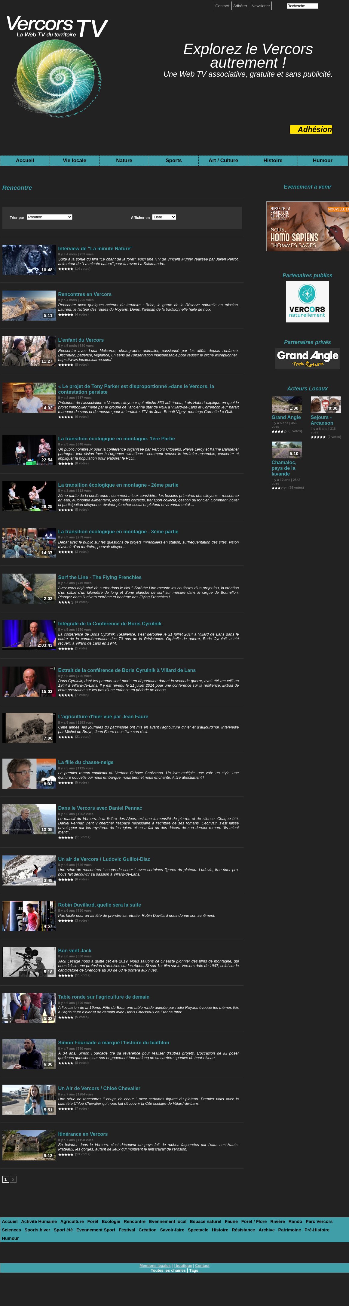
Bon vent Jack (73, 965)
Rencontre (118, 1246)
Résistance (169, 1254)
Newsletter (261, 6)
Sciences (305, 1246)
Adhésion (315, 129)
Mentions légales (156, 1281)
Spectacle (129, 1254)
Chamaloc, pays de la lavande (287, 465)
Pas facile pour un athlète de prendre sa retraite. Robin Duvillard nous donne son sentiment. (133, 927)
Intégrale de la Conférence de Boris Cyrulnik (101, 630)
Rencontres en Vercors (81, 296)
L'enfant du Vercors (78, 343)
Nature (124, 160)
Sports (174, 160)
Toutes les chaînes (168, 1285)
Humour (322, 160)
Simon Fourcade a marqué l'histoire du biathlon (104, 1061)
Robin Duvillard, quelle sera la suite (93, 917)
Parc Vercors (282, 1246)
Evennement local (148, 1246)
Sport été (10, 1254)
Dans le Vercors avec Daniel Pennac (93, 822)
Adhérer (240, 6)
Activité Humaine (34, 1246)
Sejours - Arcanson (320, 421)
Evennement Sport (39, 1254)
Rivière (245, 1246)
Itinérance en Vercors (80, 1156)
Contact (223, 6)
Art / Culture (223, 160)
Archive (189, 1254)
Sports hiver (328, 1246)
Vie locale (74, 160)
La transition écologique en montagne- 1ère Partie (106, 439)
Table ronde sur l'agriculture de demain (96, 1013)
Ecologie (98, 1246)
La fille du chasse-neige (82, 774)
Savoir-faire (106, 1254)
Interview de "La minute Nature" (90, 248)
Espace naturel (182, 1246)
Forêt (82, 1246)
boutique (183, 1281)
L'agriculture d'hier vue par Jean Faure (96, 726)
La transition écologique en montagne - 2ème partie (108, 487)
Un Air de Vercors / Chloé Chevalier (93, 1109)
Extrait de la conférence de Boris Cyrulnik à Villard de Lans (115, 678)
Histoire (272, 160)
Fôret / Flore (224, 1246)
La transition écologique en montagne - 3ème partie (108, 535)
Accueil (25, 160)
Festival (66, 1254)
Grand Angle (283, 419)
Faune (204, 1246)
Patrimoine (210, 1254)
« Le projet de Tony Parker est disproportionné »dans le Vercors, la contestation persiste (142, 391)
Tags (195, 1285)
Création (85, 1254)
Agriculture (63, 1246)
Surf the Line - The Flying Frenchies (93, 583)
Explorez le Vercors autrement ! (248, 56)
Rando (261, 1246)
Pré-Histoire (234, 1254)
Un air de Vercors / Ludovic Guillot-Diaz (96, 869)
